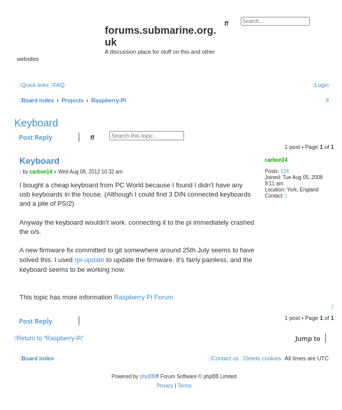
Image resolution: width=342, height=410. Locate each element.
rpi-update (90, 260)
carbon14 (276, 160)
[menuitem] (57, 85)
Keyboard (36, 122)
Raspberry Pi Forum (143, 297)
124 (284, 171)
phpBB (147, 376)
